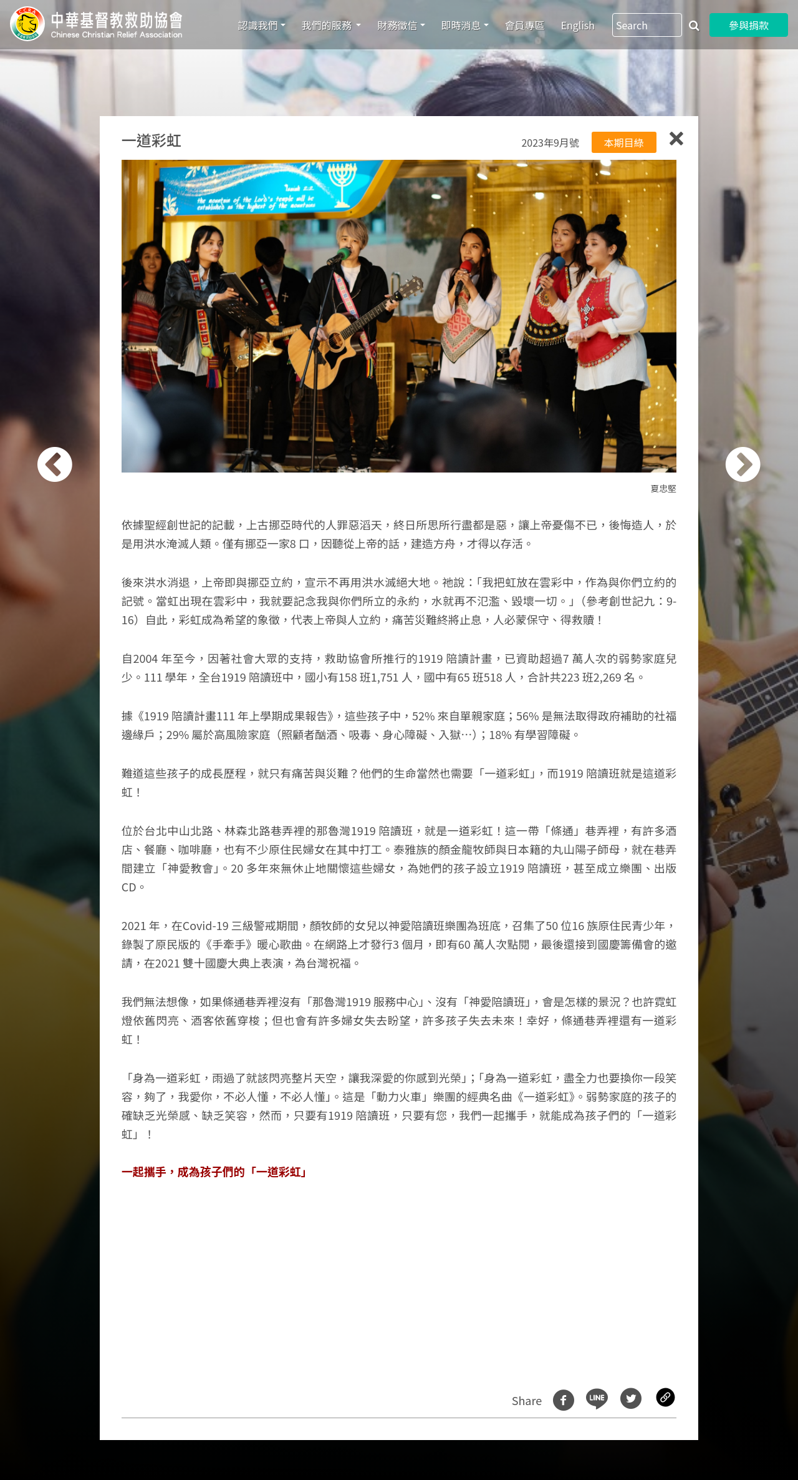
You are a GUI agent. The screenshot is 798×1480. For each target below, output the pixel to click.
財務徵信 (397, 24)
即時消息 (461, 24)
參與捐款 (749, 24)
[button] (66, 747)
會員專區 (525, 24)
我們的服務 (328, 24)
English (578, 24)
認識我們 (258, 24)
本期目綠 (624, 142)
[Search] (647, 25)
